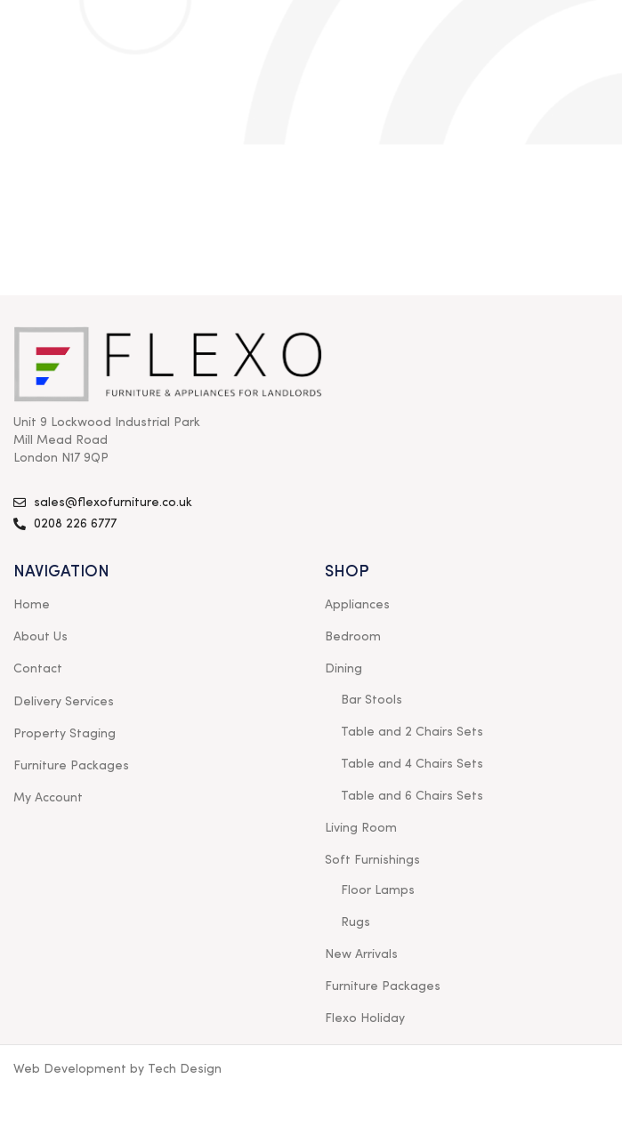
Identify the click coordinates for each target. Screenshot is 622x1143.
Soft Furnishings (372, 860)
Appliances (357, 605)
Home (31, 605)
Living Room (361, 828)
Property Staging (64, 734)
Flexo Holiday (365, 1018)
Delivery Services (63, 702)
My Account (48, 798)
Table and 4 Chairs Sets (412, 764)
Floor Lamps (378, 890)
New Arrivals (361, 954)
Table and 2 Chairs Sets (412, 732)
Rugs (355, 922)
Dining (343, 669)
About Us (40, 637)
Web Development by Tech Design (117, 1069)
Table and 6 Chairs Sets (412, 796)
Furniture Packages (71, 766)
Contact (37, 669)
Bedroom (353, 637)
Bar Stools (371, 700)
